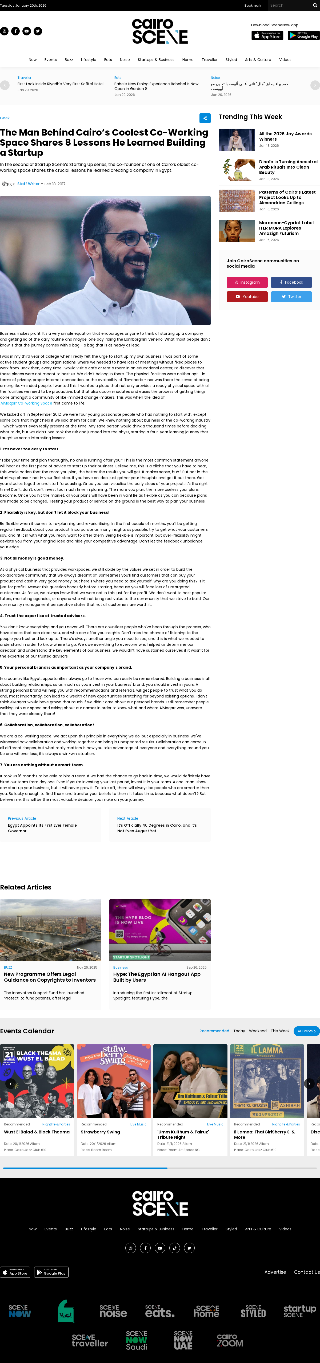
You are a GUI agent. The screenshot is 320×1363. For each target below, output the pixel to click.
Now (33, 60)
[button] (315, 85)
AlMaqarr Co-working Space (26, 403)
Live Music (138, 1124)
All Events (305, 1031)
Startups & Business (156, 60)
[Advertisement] (97, 862)
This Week (280, 1031)
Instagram (250, 282)
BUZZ (8, 967)
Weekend (258, 1031)
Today (239, 1031)
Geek (5, 118)
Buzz (69, 60)
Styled (231, 60)
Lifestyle (88, 60)
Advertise (275, 1272)
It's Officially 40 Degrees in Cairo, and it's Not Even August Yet (157, 828)
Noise (125, 60)
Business (120, 967)
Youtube (251, 296)
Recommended (214, 1031)
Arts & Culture (258, 60)
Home (188, 60)
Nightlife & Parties (56, 1124)
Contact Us (307, 1272)
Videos (285, 60)
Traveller (210, 60)
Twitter (294, 296)
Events (51, 60)
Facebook (294, 282)
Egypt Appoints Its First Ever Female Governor (42, 828)
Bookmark (253, 5)
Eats (108, 60)
